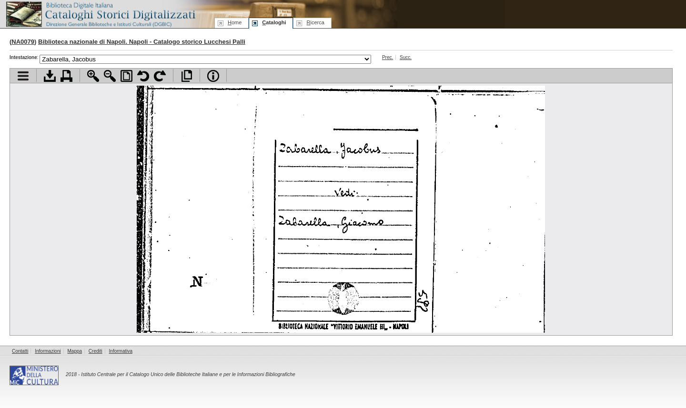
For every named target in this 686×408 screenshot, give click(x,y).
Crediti (95, 351)
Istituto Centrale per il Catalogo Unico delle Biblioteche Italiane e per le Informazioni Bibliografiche (188, 374)
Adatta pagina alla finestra (126, 76)
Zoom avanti (93, 76)
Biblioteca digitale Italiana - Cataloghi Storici (100, 13)
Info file (213, 76)
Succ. (406, 57)
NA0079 (22, 41)
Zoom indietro (110, 76)
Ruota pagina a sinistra (143, 76)
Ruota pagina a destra (160, 76)
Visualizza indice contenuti (23, 76)
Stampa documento (66, 76)
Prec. (387, 57)
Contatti (20, 351)
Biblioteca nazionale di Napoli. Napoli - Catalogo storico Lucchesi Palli (141, 41)
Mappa (75, 351)
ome (235, 22)
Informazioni (48, 351)
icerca (315, 22)
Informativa (120, 351)
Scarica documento (50, 76)
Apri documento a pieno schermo (186, 76)
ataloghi (274, 22)
